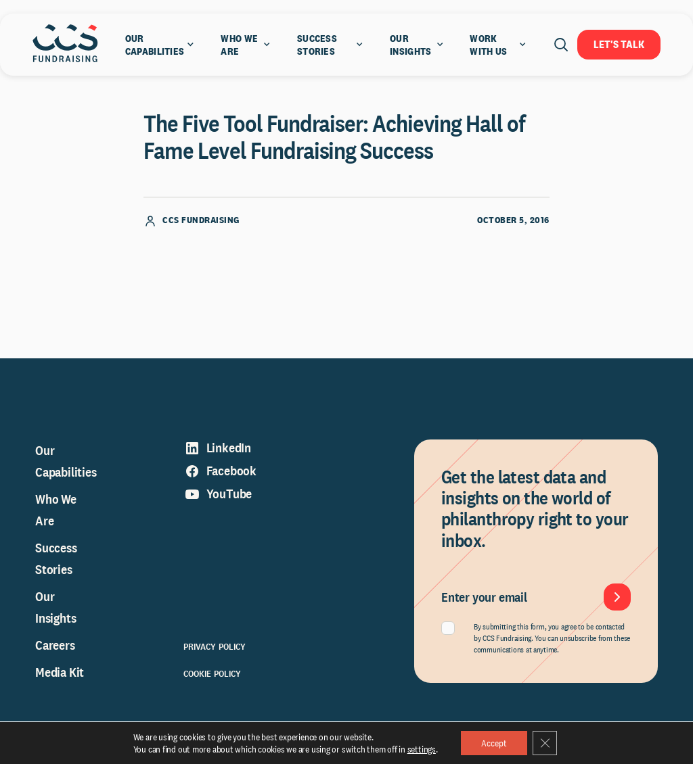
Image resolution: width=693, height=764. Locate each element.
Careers (55, 645)
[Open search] (561, 45)
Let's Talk (619, 44)
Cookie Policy (212, 673)
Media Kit (59, 672)
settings (421, 749)
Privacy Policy (214, 646)
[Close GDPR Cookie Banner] (545, 743)
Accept (494, 743)
